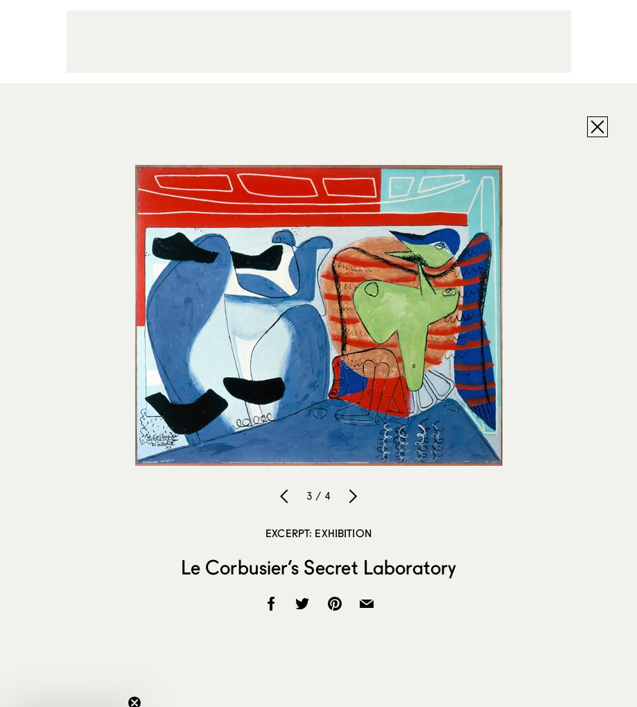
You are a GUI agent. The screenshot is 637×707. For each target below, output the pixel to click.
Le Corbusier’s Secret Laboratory (318, 567)
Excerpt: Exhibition (318, 533)
